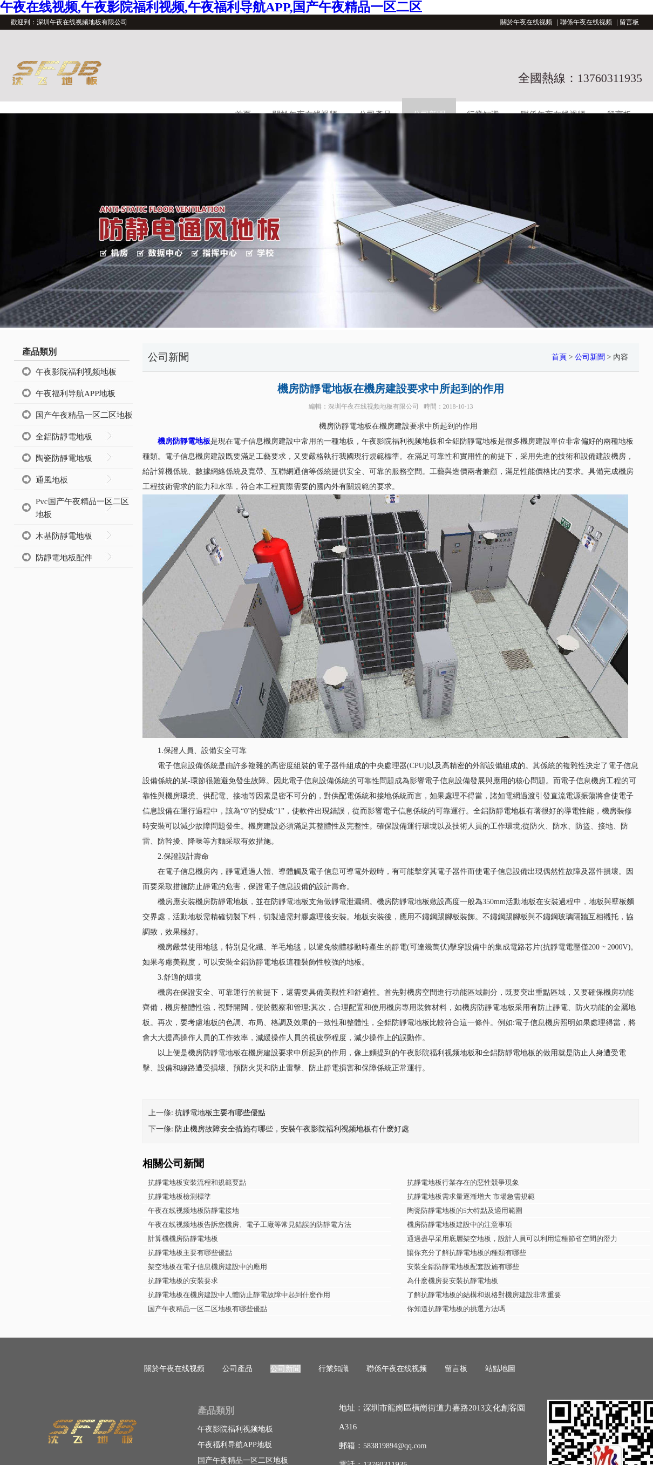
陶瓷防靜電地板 (64, 458)
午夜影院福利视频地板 (76, 372)
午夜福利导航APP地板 (75, 393)
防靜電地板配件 (64, 557)
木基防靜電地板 (64, 536)
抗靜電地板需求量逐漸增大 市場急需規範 (471, 1196)
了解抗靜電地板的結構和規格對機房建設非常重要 (484, 1295)
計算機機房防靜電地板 (183, 1239)
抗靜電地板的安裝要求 (183, 1281)
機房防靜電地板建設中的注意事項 (459, 1224)
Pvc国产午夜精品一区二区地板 (82, 508)
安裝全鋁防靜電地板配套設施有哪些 (463, 1267)
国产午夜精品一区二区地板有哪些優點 (207, 1309)
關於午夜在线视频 (526, 22)
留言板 (629, 22)
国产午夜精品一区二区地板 (84, 415)
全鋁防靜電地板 (64, 436)
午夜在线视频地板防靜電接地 (193, 1210)
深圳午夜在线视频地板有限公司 (373, 406)
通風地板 (52, 480)
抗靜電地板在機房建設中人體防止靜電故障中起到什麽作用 (239, 1295)
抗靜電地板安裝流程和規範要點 (197, 1182)
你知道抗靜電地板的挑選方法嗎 (456, 1309)
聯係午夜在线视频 (586, 22)
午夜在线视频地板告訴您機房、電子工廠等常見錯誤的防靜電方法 (249, 1224)
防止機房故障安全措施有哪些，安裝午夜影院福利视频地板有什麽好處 (292, 1129)
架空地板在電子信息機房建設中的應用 (207, 1267)
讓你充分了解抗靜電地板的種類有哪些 (466, 1253)
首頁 (559, 357)
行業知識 (333, 1369)
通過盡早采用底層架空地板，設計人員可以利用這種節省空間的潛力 (512, 1239)
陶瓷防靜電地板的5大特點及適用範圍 (465, 1210)
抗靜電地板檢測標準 (179, 1196)
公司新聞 (590, 357)
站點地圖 (500, 1369)
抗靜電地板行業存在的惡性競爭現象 (463, 1182)
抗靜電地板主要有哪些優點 (220, 1113)
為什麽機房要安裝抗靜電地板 (452, 1281)
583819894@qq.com (395, 1446)
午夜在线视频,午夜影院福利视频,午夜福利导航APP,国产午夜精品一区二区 (211, 7)
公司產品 (237, 1369)
